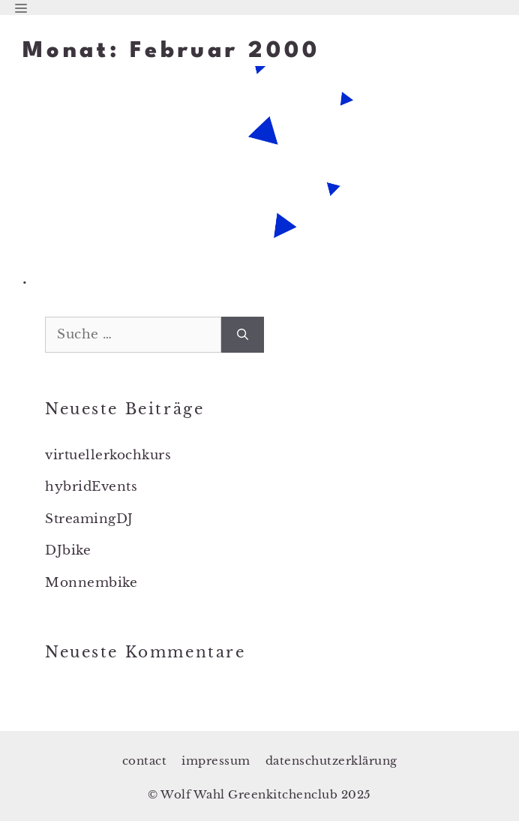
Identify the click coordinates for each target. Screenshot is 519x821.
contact (144, 760)
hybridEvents (91, 487)
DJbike (68, 550)
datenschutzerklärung (332, 760)
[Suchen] (242, 335)
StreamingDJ (89, 519)
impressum (216, 760)
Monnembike (91, 583)
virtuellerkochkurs (108, 455)
